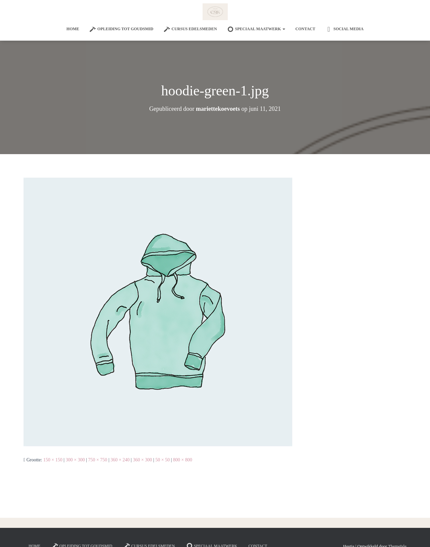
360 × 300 (142, 459)
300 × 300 (75, 459)
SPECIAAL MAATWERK (256, 29)
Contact (305, 29)
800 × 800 (182, 459)
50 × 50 (162, 459)
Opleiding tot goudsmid (121, 29)
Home (73, 29)
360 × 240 (120, 459)
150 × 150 (52, 459)
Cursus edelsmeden (190, 29)
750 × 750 (97, 459)
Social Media (344, 29)
